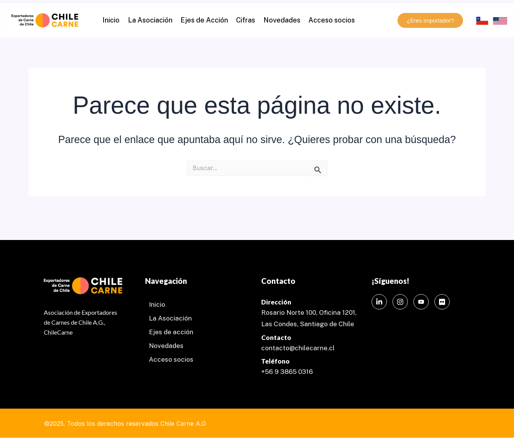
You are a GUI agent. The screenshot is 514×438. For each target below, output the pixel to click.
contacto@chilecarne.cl (298, 348)
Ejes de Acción (205, 20)
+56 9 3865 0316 (287, 371)
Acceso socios (326, 20)
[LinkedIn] (379, 301)
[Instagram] (400, 301)
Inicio (116, 20)
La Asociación (153, 20)
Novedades (278, 20)
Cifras (244, 20)
